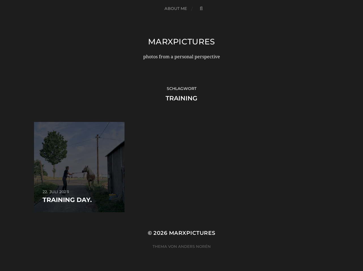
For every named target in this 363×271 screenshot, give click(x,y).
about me (175, 8)
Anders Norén (194, 246)
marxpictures (181, 41)
